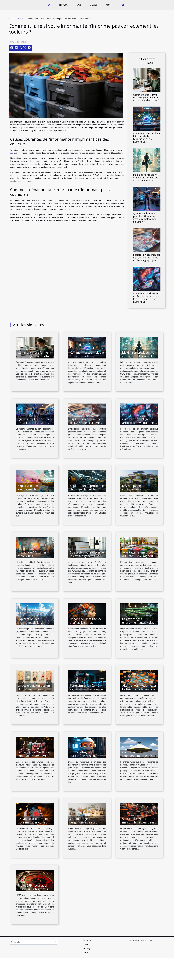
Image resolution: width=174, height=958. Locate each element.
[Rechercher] (34, 942)
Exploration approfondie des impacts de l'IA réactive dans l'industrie (87, 489)
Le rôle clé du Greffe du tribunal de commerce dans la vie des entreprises (34, 757)
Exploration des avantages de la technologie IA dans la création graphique (33, 624)
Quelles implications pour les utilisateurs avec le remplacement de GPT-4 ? (145, 217)
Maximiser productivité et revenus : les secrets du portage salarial (146, 177)
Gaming (93, 5)
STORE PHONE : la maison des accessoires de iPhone (138, 822)
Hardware (63, 5)
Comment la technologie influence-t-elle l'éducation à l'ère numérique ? (146, 137)
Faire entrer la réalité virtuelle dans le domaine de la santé (87, 689)
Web (79, 5)
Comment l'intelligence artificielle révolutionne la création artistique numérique (146, 297)
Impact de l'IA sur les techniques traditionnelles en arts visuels (33, 557)
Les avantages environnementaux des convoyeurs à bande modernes (138, 624)
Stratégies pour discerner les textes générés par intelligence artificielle (87, 556)
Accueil (12, 19)
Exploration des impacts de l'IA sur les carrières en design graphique (146, 257)
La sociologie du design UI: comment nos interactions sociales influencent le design (34, 690)
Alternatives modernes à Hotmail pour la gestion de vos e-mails (139, 689)
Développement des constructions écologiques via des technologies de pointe (138, 491)
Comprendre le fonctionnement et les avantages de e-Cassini (138, 755)
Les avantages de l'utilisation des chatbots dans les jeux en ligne (87, 755)
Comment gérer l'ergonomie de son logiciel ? (83, 822)
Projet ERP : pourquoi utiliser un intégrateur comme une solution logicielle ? (33, 890)
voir (11, 153)
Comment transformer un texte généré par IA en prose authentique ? (146, 97)
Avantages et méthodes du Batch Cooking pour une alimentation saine (138, 556)
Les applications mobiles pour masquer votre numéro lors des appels (34, 822)
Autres (109, 5)
